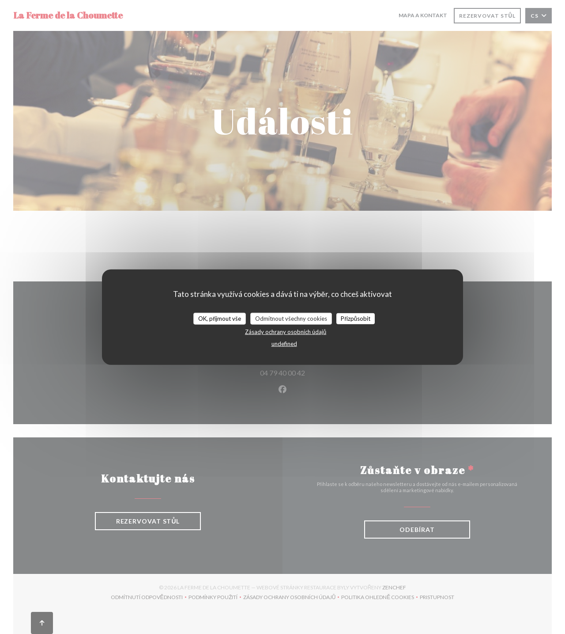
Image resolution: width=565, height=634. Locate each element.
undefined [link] (284, 343)
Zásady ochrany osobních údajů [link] (285, 331)
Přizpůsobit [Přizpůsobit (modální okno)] (355, 318)
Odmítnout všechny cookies (291, 318)
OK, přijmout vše (219, 318)
